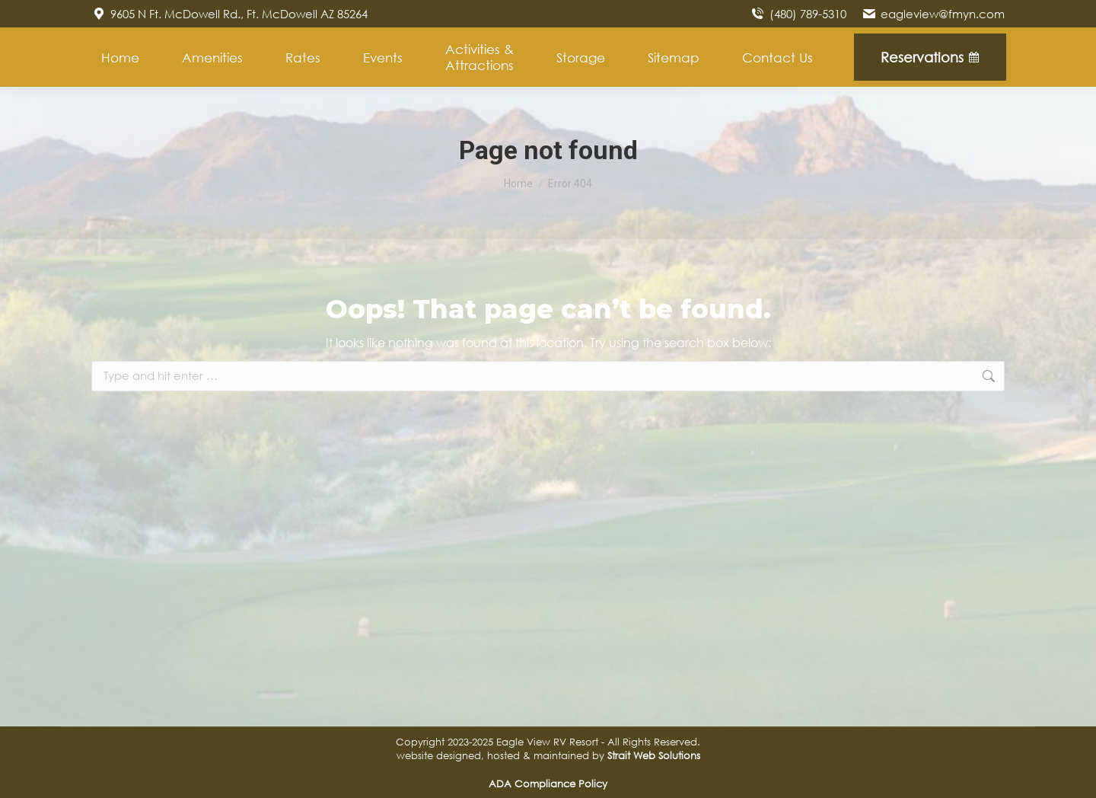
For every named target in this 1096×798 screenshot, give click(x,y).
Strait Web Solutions (653, 755)
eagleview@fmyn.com (933, 14)
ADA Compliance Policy (548, 783)
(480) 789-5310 (798, 14)
